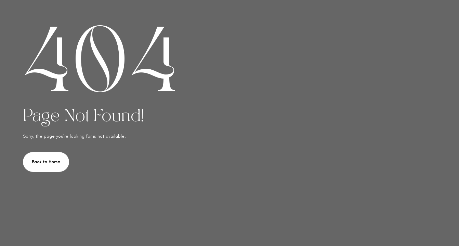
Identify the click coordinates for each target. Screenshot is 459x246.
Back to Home (46, 161)
